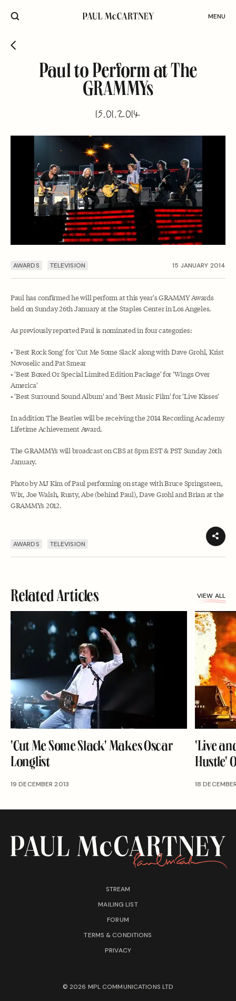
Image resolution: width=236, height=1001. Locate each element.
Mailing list (117, 904)
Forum (118, 920)
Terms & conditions (118, 935)
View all (211, 597)
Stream (118, 889)
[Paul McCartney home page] (118, 16)
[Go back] (13, 45)
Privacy (118, 950)
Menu (216, 16)
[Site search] (15, 16)
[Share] (215, 536)
